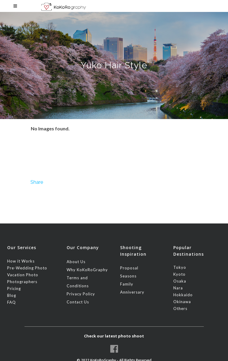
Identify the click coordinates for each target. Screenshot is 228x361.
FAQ (11, 302)
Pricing (14, 288)
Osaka (179, 281)
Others (180, 308)
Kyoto (179, 274)
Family (126, 284)
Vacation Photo (22, 274)
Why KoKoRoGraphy (87, 269)
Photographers (22, 281)
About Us (76, 261)
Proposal (129, 268)
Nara (178, 288)
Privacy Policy (81, 293)
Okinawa (182, 301)
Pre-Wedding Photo (27, 268)
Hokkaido (183, 294)
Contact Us (78, 302)
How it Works (21, 261)
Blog (11, 295)
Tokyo (179, 267)
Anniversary (132, 292)
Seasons (128, 276)
